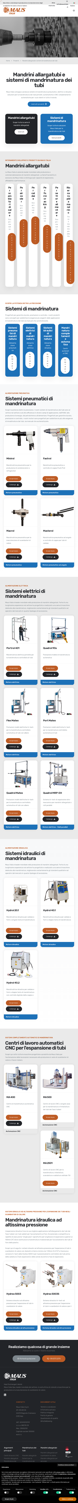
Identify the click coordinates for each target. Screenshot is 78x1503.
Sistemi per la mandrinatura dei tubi (28, 1461)
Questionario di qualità (49, 1418)
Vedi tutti (21, 132)
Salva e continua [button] (67, 1499)
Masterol (48, 530)
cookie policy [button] (49, 1476)
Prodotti (16, 61)
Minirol (10, 458)
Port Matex (49, 720)
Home (8, 61)
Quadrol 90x (50, 648)
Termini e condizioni (48, 1407)
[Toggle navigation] (74, 10)
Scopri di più (12, 362)
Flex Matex (12, 720)
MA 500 (47, 1097)
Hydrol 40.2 (13, 982)
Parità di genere (47, 1415)
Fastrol (47, 458)
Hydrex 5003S (51, 1293)
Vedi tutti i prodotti (39, 104)
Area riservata (52, 4)
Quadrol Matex (14, 793)
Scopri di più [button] (9, 1499)
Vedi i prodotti (56, 138)
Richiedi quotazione (26, 1358)
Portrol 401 (12, 648)
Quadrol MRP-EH (52, 793)
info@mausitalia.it (62, 4)
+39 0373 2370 (54, 1358)
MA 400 (10, 1097)
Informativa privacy (48, 1410)
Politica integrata (47, 1413)
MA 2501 (47, 1163)
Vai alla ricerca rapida (70, 262)
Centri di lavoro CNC (11, 1455)
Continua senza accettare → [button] (67, 1465)
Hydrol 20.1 (12, 910)
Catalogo (14, 485)
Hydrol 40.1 (49, 910)
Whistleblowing (46, 1421)
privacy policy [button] (60, 1472)
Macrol (10, 530)
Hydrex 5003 (13, 1293)
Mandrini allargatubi (11, 1458)
